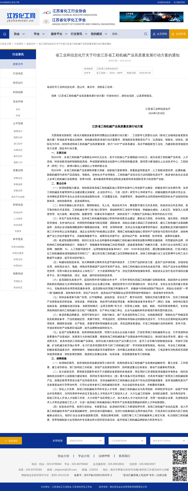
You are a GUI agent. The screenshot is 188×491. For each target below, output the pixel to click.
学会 (39, 34)
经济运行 (18, 82)
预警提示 (18, 131)
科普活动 (18, 259)
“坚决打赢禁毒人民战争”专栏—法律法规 (144, 475)
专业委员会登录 (163, 2)
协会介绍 (63, 456)
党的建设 (99, 34)
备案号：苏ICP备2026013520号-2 (93, 475)
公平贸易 (18, 123)
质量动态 (18, 178)
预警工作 (18, 162)
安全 (18, 109)
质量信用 (18, 170)
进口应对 (18, 143)
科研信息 (18, 204)
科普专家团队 (18, 247)
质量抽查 (18, 184)
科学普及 (18, 239)
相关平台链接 (18, 197)
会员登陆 (162, 34)
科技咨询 (18, 212)
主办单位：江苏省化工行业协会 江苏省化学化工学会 (67, 487)
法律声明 (104, 456)
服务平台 (59, 34)
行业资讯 (79, 34)
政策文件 (31, 44)
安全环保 (18, 101)
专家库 (18, 231)
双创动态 (18, 287)
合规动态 (18, 150)
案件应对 (18, 156)
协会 (19, 34)
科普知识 (18, 265)
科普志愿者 (18, 253)
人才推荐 (18, 218)
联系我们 (124, 456)
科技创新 (18, 92)
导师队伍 (18, 281)
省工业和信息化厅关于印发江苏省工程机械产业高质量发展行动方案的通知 (75, 44)
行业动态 (18, 73)
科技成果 (18, 225)
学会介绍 (83, 456)
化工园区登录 (179, 2)
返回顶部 (11, 440)
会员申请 (181, 34)
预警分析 (18, 137)
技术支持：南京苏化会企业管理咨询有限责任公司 (123, 487)
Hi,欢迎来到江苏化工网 (9, 2)
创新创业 (18, 273)
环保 (18, 115)
